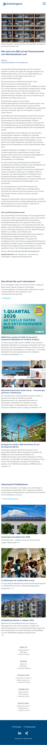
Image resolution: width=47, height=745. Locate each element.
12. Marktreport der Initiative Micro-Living (17, 580)
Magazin (7, 298)
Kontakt (17, 727)
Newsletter (31, 727)
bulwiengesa (14, 4)
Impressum (18, 739)
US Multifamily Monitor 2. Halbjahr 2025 (17, 620)
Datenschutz (28, 739)
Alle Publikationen (11, 499)
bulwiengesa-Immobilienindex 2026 (15, 537)
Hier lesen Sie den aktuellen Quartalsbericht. (24, 251)
